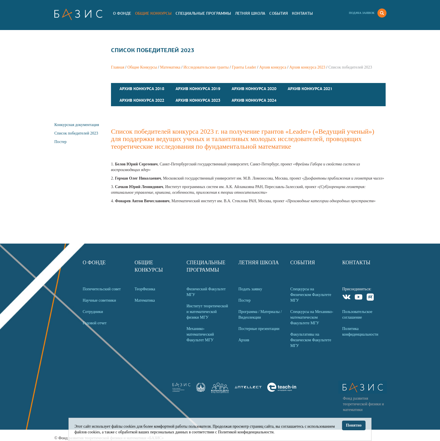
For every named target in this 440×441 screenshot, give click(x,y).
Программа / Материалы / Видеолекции (260, 314)
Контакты (302, 13)
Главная (117, 67)
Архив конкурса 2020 (254, 88)
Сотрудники (93, 312)
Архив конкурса (272, 67)
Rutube (370, 297)
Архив (243, 340)
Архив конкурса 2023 (307, 67)
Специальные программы (203, 13)
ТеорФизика (144, 289)
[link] (200, 390)
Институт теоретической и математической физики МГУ (207, 311)
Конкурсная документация (76, 125)
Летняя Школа (250, 13)
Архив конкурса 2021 (310, 88)
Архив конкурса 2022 (141, 100)
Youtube (358, 297)
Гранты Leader (244, 67)
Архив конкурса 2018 (141, 88)
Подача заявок (361, 12)
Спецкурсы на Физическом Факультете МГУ (310, 294)
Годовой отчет (94, 323)
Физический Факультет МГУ (206, 292)
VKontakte (346, 297)
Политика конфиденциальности (360, 331)
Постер (60, 142)
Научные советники (99, 300)
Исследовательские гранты (206, 67)
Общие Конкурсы (153, 13)
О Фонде (122, 13)
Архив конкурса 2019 (198, 88)
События (278, 13)
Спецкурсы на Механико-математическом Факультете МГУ (311, 317)
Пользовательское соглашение (357, 314)
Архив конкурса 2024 (254, 100)
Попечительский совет (102, 289)
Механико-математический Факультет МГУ (200, 334)
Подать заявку (250, 289)
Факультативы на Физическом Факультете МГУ (310, 340)
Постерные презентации (258, 329)
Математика (170, 67)
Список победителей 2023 (76, 133)
